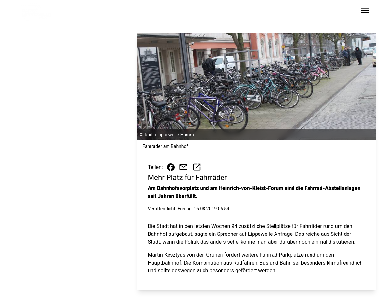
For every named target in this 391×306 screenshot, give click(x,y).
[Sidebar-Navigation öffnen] (365, 11)
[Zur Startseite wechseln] (36, 12)
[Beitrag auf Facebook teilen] (171, 167)
